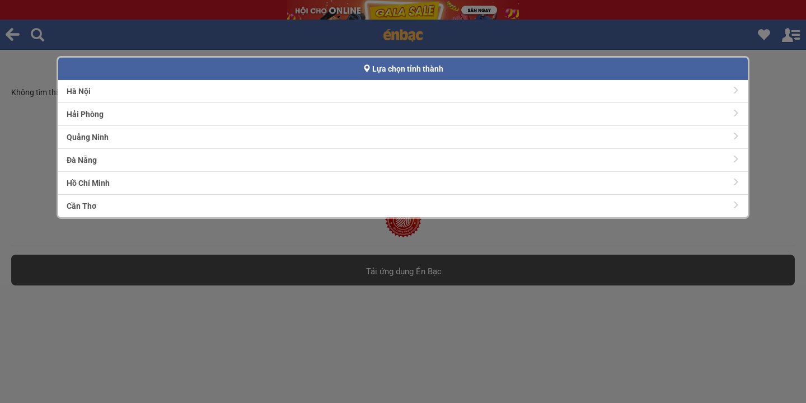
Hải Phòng (403, 114)
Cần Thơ (403, 205)
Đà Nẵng (403, 160)
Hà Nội (403, 91)
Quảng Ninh (403, 137)
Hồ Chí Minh (403, 183)
